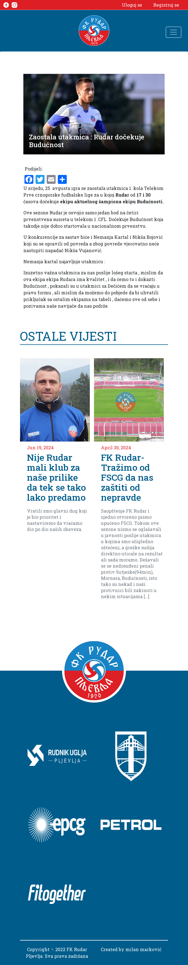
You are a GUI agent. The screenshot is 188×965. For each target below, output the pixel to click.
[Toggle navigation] (173, 32)
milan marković (143, 949)
